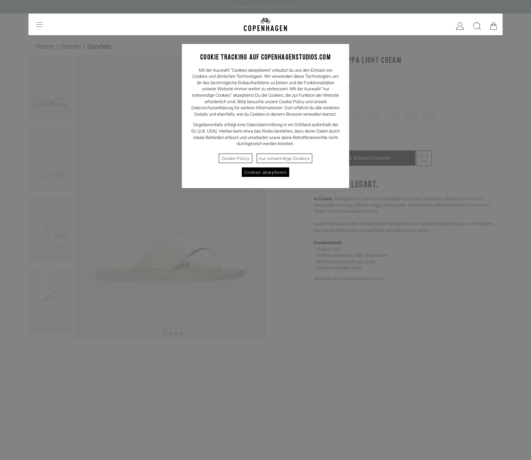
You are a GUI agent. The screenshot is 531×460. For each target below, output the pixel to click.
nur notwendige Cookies (284, 158)
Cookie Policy (235, 158)
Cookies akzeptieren (265, 172)
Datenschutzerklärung (212, 107)
